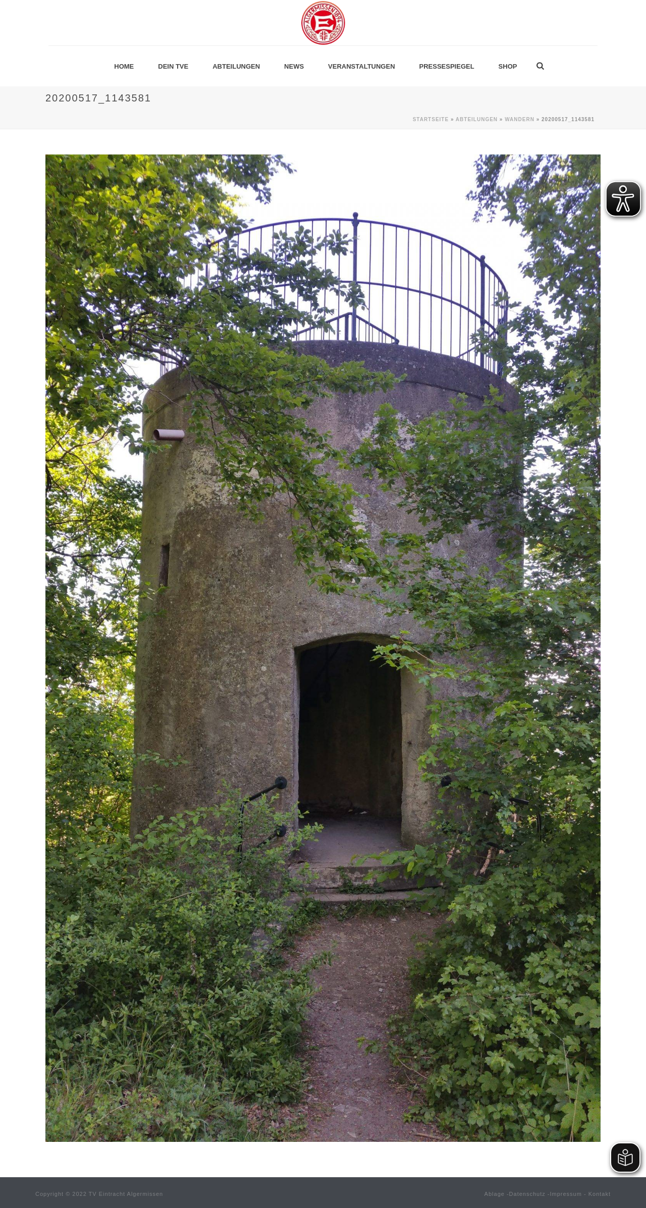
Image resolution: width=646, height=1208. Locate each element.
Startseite (431, 119)
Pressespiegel (446, 66)
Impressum (566, 1194)
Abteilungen (236, 66)
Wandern (519, 119)
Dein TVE (173, 66)
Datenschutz (527, 1194)
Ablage (494, 1194)
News (294, 66)
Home (124, 66)
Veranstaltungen (361, 66)
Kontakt (599, 1194)
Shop (508, 66)
